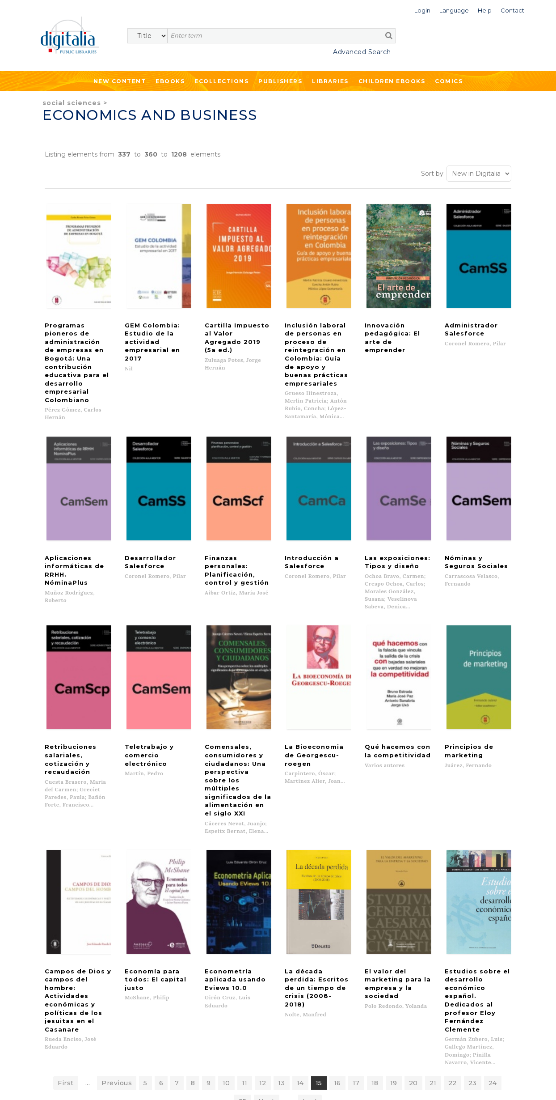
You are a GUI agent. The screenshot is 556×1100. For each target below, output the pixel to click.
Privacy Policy (110, 1060)
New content (57, 968)
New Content (119, 81)
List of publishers (194, 968)
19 (393, 886)
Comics (449, 81)
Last (310, 904)
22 (452, 886)
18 (375, 886)
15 (319, 886)
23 (472, 886)
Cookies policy (154, 1083)
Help (309, 977)
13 (281, 886)
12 (262, 886)
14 (300, 886)
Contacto (316, 968)
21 (433, 886)
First (66, 886)
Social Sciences (71, 103)
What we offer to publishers (210, 977)
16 (337, 886)
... (87, 886)
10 (226, 886)
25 (243, 904)
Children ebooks (391, 81)
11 (245, 886)
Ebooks (170, 81)
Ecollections (221, 81)
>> (123, 1040)
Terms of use (53, 1083)
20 (413, 886)
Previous (116, 886)
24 (493, 886)
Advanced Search (362, 52)
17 (356, 886)
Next (266, 904)
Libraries (330, 81)
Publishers (280, 81)
